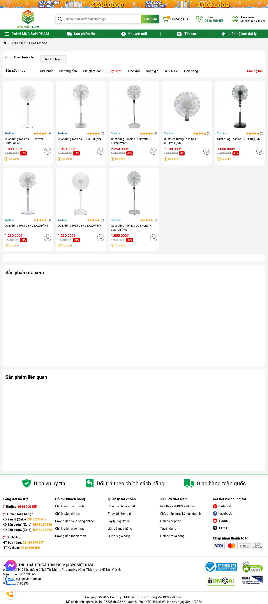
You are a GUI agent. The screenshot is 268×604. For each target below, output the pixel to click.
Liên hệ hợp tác (170, 521)
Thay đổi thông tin (120, 513)
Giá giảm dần (92, 71)
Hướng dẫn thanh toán (70, 536)
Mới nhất (46, 71)
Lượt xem (115, 71)
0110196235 (20, 583)
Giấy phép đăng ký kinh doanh (180, 513)
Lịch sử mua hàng (120, 528)
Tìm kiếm (150, 19)
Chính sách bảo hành (69, 506)
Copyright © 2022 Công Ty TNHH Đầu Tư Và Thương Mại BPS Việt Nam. (134, 597)
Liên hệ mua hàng (172, 536)
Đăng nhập (246, 20)
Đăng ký (260, 20)
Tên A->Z (171, 71)
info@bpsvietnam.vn (26, 579)
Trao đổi (134, 71)
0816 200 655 (28, 574)
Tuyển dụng (168, 528)
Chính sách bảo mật (121, 506)
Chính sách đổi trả (67, 513)
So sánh (14, 159)
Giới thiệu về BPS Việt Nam (178, 506)
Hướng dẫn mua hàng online (74, 521)
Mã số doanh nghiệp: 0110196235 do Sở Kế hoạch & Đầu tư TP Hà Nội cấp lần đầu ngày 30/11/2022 (134, 602)
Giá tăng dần (68, 71)
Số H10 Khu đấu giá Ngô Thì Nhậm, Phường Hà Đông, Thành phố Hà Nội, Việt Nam (69, 569)
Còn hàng (191, 71)
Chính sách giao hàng (70, 528)
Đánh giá (152, 71)
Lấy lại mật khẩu (119, 521)
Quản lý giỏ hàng (119, 536)
